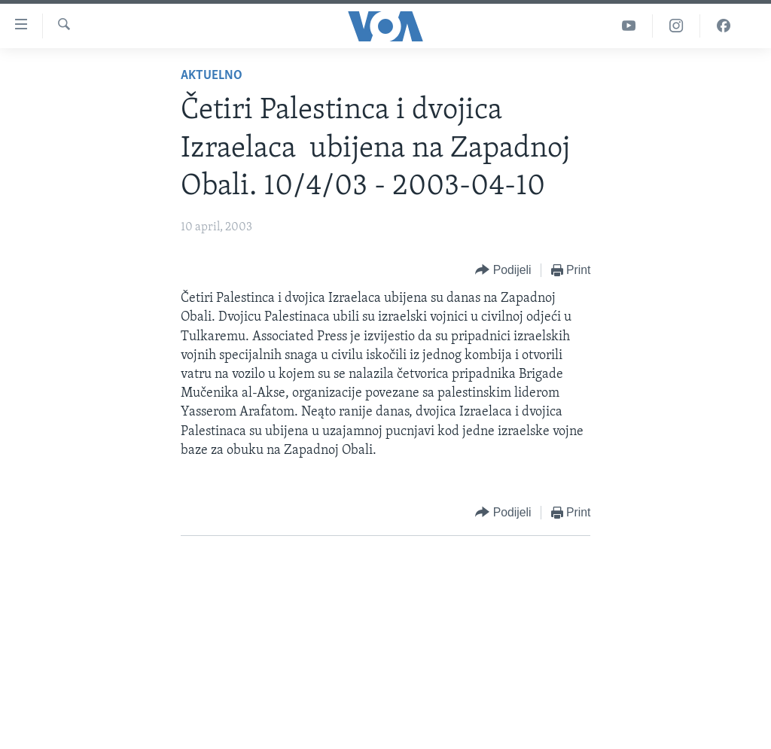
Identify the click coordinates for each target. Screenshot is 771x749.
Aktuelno (211, 76)
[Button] (503, 270)
